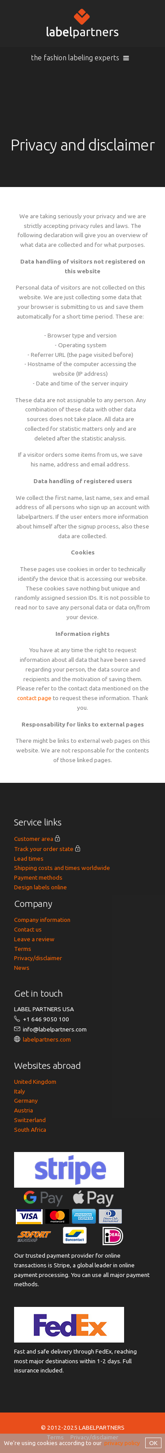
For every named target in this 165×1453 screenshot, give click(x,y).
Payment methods (38, 877)
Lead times (29, 858)
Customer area (33, 838)
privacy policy (122, 1442)
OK (153, 1442)
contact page (34, 697)
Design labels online (40, 887)
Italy (19, 1091)
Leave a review (34, 939)
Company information (42, 919)
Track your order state (43, 848)
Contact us (28, 929)
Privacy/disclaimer (38, 957)
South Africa (30, 1129)
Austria (23, 1110)
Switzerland (30, 1119)
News (21, 967)
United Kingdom (35, 1081)
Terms (22, 948)
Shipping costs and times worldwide (62, 867)
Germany (26, 1100)
